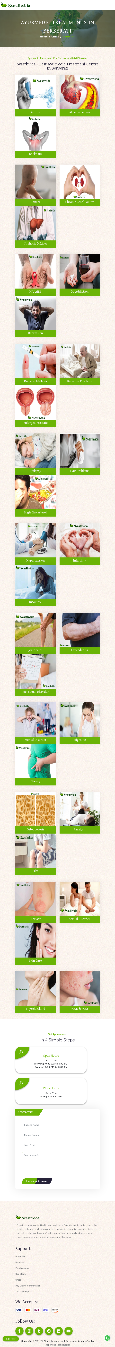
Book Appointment (37, 1181)
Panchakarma (22, 1268)
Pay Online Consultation (28, 1286)
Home (44, 36)
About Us (20, 1256)
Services (19, 1262)
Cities (55, 36)
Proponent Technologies (57, 1345)
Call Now (11, 1338)
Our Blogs (20, 1274)
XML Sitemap (22, 1291)
